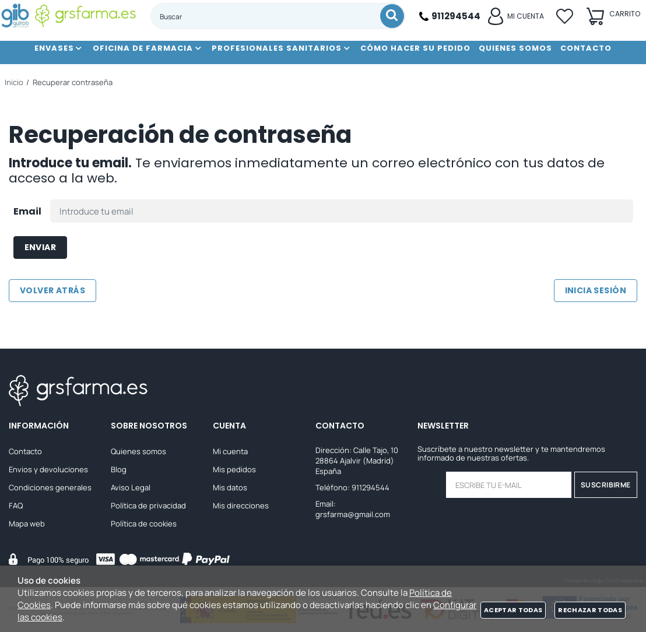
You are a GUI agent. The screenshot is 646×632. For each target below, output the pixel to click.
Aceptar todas (513, 610)
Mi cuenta (230, 451)
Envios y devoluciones (48, 469)
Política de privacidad (148, 505)
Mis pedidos (234, 469)
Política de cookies (144, 523)
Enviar (40, 247)
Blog (119, 469)
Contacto (25, 451)
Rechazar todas (590, 610)
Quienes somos (138, 451)
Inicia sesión (595, 290)
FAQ (16, 505)
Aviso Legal (130, 487)
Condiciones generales (50, 487)
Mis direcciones (241, 505)
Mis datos (230, 487)
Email (27, 211)
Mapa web (27, 523)
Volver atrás (52, 290)
